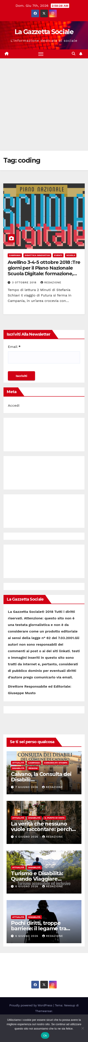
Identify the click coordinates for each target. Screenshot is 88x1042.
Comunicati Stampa (55, 762)
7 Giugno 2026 (27, 787)
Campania (15, 255)
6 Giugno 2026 (27, 836)
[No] (82, 1028)
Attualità (18, 762)
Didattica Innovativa (37, 255)
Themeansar (43, 1011)
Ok (45, 1035)
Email (14, 347)
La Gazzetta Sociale (44, 32)
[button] (73, 54)
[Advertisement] (44, 104)
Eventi (58, 255)
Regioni (33, 768)
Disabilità (18, 768)
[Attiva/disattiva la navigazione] (41, 54)
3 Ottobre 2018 (24, 282)
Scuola (70, 255)
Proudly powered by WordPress (31, 1005)
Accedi (13, 405)
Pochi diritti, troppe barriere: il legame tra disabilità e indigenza (38, 928)
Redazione (50, 282)
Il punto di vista (55, 818)
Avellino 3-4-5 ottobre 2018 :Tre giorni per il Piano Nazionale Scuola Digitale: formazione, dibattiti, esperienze (44, 270)
